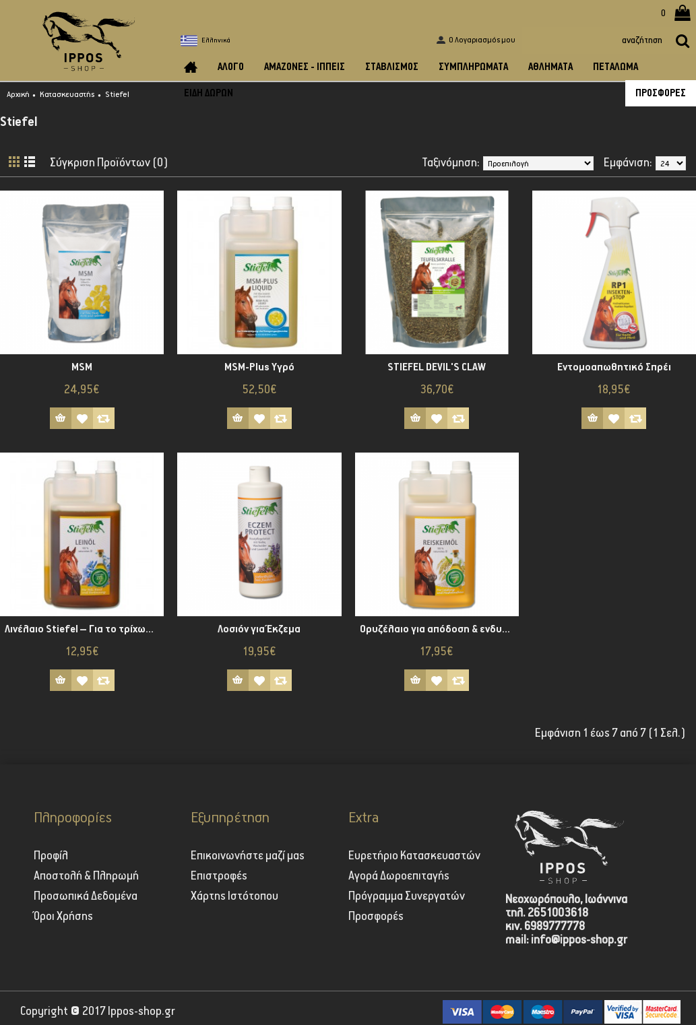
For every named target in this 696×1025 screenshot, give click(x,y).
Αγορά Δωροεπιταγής (398, 876)
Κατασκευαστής (67, 95)
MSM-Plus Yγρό (259, 367)
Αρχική (18, 95)
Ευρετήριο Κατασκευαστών (414, 856)
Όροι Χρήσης (63, 916)
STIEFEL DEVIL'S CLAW (436, 367)
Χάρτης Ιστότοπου (234, 896)
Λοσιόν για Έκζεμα (259, 629)
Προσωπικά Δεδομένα (85, 896)
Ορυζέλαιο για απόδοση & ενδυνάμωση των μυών (439, 629)
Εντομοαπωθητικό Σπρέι (614, 367)
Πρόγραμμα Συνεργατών (406, 896)
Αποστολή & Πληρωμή (86, 876)
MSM (81, 367)
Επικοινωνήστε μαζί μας (248, 856)
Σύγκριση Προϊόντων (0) (109, 163)
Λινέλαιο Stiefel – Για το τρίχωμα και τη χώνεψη (84, 629)
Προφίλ (51, 856)
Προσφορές (376, 916)
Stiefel (117, 95)
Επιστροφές (219, 876)
